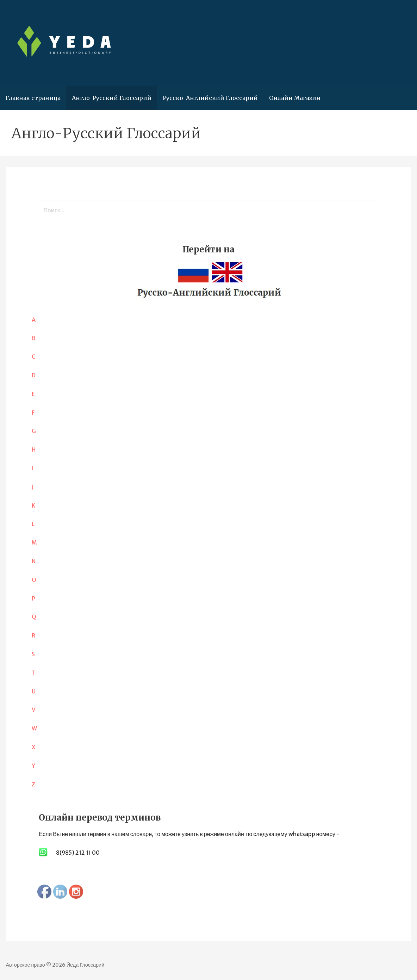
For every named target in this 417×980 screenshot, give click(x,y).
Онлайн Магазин (294, 97)
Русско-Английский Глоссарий (210, 97)
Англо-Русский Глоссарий (111, 97)
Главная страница (33, 97)
